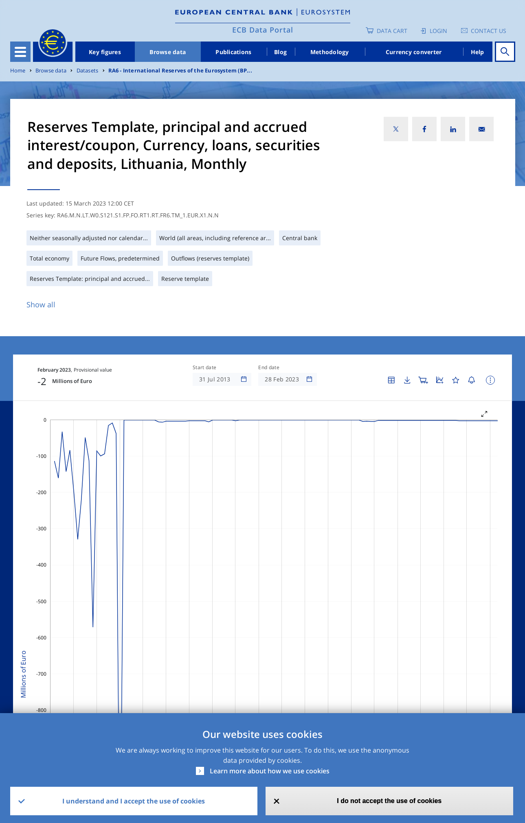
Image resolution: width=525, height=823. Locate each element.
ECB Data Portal (262, 30)
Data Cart (392, 31)
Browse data (167, 52)
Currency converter (414, 52)
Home (18, 70)
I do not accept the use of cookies (389, 800)
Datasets (88, 70)
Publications (233, 52)
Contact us (488, 31)
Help (477, 52)
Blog (280, 52)
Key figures (105, 52)
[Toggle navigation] (20, 52)
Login (438, 31)
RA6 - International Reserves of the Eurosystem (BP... (180, 70)
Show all (40, 304)
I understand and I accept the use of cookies (133, 801)
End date (268, 367)
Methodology (329, 52)
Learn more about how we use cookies (269, 770)
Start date (204, 367)
